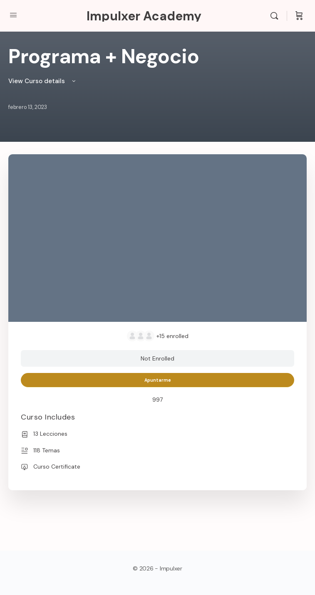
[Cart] (299, 16)
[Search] (276, 16)
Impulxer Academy (144, 16)
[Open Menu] (13, 15)
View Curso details (42, 81)
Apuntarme (157, 380)
